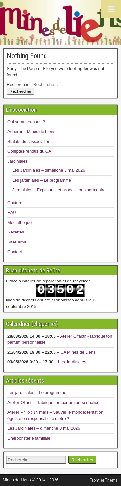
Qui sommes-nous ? (26, 121)
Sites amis (17, 242)
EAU (11, 212)
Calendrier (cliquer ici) (32, 323)
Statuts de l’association (28, 141)
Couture (14, 202)
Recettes (15, 232)
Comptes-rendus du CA (29, 151)
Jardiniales (17, 161)
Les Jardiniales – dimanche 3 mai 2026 (48, 170)
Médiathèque (19, 222)
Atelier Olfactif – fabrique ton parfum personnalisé (53, 402)
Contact (14, 251)
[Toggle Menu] (111, 9)
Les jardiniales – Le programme (41, 180)
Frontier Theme (104, 480)
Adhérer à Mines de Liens (31, 131)
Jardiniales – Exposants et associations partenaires (60, 189)
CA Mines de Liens (77, 352)
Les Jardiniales (72, 361)
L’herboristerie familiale (28, 438)
